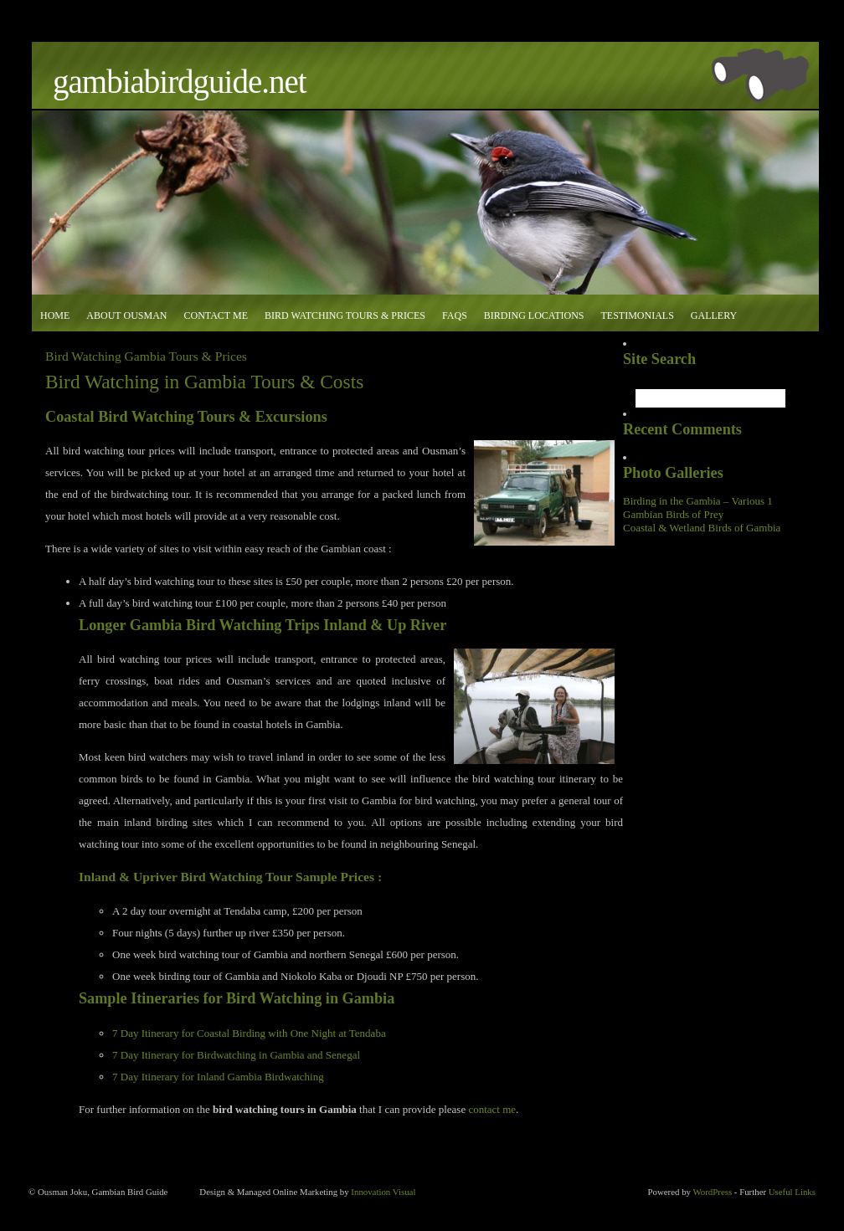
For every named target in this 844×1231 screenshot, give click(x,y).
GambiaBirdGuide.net (179, 82)
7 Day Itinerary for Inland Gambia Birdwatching (218, 1076)
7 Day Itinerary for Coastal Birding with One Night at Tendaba (249, 1033)
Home (54, 315)
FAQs (454, 315)
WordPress (712, 1192)
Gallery (714, 315)
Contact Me (215, 315)
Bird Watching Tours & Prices (345, 315)
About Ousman (126, 315)
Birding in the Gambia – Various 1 (698, 501)
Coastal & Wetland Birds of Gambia (701, 527)
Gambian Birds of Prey (673, 514)
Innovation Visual (383, 1192)
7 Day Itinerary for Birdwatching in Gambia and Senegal (236, 1055)
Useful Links (792, 1192)
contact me (492, 1109)
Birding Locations (534, 315)
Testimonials (636, 315)
